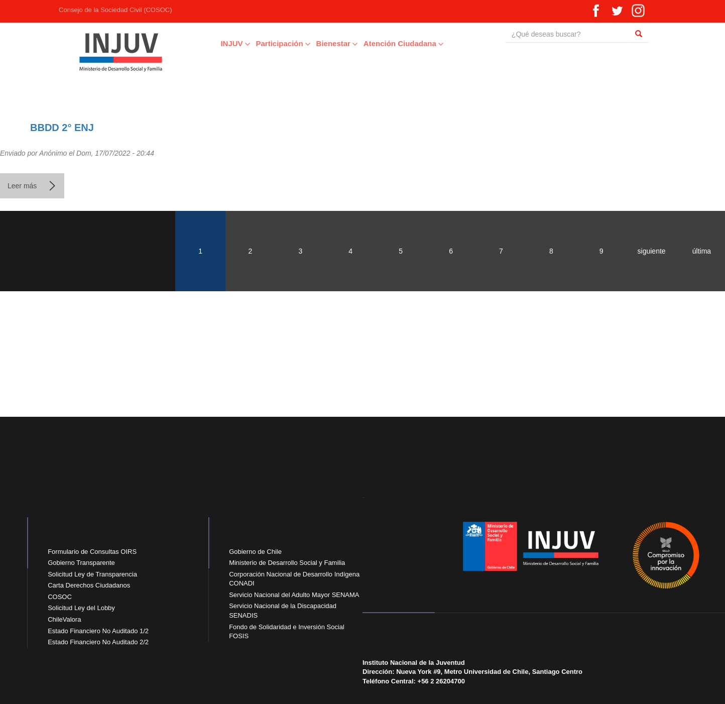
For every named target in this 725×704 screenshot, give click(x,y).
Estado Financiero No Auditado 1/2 (98, 631)
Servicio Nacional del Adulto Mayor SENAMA (294, 595)
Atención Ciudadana (382, 43)
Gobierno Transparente (81, 562)
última (701, 251)
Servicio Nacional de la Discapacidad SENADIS (282, 610)
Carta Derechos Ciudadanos (89, 585)
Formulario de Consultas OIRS (92, 551)
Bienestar (316, 43)
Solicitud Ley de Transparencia (92, 574)
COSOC (60, 597)
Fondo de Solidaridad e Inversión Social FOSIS (286, 631)
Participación (262, 43)
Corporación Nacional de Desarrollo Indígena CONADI (294, 579)
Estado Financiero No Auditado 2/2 (98, 642)
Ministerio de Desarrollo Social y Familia (287, 562)
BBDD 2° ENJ (62, 127)
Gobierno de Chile (255, 551)
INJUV (215, 43)
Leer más (32, 189)
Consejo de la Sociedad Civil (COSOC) (95, 10)
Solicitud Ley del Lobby (81, 608)
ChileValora (64, 619)
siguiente (652, 251)
